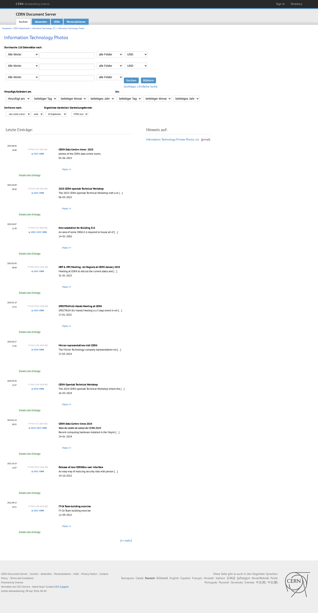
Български (127, 578)
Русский (224, 582)
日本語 (231, 578)
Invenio (19, 582)
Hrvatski (209, 578)
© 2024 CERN (37, 349)
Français (197, 578)
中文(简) (261, 582)
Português (211, 582)
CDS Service (23, 586)
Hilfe (57, 22)
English (174, 578)
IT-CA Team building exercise (75, 506)
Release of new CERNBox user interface (81, 467)
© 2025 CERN (37, 153)
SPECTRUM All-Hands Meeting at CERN (80, 306)
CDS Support (62, 586)
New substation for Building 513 (77, 228)
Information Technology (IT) (44, 28)
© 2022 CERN (37, 471)
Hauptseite (6, 28)
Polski (274, 578)
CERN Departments (21, 28)
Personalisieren (76, 22)
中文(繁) (273, 582)
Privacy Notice (89, 574)
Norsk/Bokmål (260, 578)
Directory (296, 4)
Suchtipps (130, 86)
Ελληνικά (162, 578)
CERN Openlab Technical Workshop (78, 384)
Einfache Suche (148, 86)
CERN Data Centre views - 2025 (76, 149)
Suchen (23, 22)
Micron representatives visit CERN (78, 345)
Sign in (280, 4)
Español (185, 578)
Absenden (41, 22)
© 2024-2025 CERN (38, 428)
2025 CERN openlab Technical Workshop (81, 188)
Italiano (220, 578)
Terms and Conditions (21, 578)
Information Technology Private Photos (170, 139)
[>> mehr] (126, 540)
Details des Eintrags (29, 175)
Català (139, 578)
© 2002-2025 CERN (38, 232)
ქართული (243, 578)
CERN (32, 4)
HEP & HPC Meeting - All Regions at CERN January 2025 (89, 267)
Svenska (249, 582)
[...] (121, 193)
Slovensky (237, 582)
